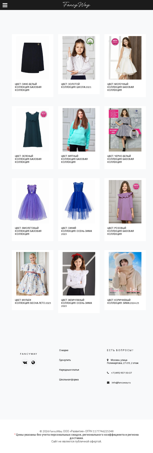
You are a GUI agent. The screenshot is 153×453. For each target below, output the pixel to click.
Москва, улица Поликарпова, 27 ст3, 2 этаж (122, 361)
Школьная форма (69, 379)
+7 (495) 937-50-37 (121, 372)
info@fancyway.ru (121, 382)
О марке (63, 350)
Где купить (65, 359)
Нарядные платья (69, 369)
